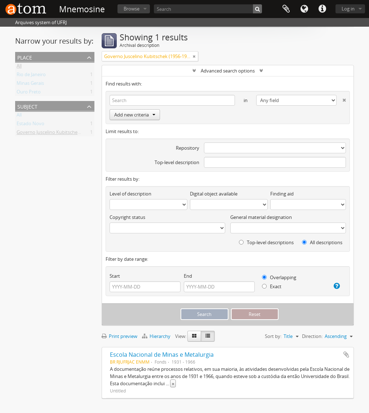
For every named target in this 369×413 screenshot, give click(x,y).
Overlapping (279, 277)
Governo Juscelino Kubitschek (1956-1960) (61, 133)
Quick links (322, 9)
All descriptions (322, 242)
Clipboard (286, 9)
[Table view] (208, 336)
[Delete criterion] (341, 98)
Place (24, 57)
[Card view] (194, 336)
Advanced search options (228, 70)
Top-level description (177, 162)
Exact (271, 286)
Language (304, 9)
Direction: (312, 336)
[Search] (208, 8)
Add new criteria (134, 114)
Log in (348, 8)
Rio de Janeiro (31, 76)
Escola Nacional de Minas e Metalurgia (162, 355)
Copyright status (127, 217)
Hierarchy (157, 336)
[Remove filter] (194, 56)
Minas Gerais (30, 84)
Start (115, 276)
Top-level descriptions (266, 242)
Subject (27, 106)
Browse (131, 8)
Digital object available (213, 193)
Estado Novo (30, 125)
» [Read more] (173, 383)
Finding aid (282, 193)
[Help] (334, 286)
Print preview (119, 336)
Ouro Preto (29, 93)
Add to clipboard (346, 354)
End (188, 276)
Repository (187, 148)
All (19, 67)
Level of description (130, 193)
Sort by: (273, 336)
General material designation (261, 217)
